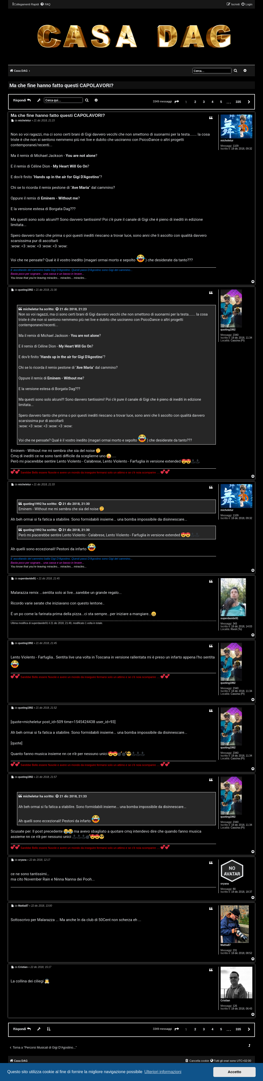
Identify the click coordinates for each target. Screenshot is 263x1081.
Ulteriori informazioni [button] (162, 1072)
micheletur (227, 140)
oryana (225, 883)
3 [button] (204, 101)
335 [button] (238, 101)
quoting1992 (228, 329)
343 (235, 623)
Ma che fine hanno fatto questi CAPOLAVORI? (61, 85)
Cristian (225, 1000)
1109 (235, 145)
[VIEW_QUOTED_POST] (57, 309)
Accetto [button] (234, 1072)
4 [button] (212, 101)
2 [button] (195, 101)
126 (235, 1005)
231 (235, 950)
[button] (176, 102)
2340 (235, 335)
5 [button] (221, 101)
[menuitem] (45, 4)
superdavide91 (229, 618)
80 (234, 889)
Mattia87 (226, 945)
